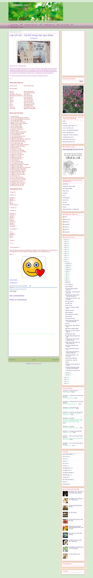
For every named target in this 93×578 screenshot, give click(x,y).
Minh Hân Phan (66, 204)
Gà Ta (65, 216)
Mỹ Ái (64, 195)
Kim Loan (65, 202)
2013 (65, 379)
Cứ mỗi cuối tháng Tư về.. (74, 554)
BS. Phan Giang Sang (68, 479)
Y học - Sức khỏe (65, 24)
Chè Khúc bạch (68, 316)
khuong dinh (67, 232)
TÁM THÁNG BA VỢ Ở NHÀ (71, 314)
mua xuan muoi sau (74, 407)
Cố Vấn (16, 287)
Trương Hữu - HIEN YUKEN (69, 186)
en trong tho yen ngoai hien (75, 431)
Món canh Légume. (69, 301)
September (68, 269)
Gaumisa (65, 465)
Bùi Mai (64, 481)
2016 (65, 259)
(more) (72, 392)
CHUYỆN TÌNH (68, 303)
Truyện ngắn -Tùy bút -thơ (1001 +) (70, 134)
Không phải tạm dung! (70, 333)
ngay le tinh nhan (74, 390)
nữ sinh (23, 287)
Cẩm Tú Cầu (65, 200)
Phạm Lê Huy (66, 190)
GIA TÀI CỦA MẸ (72, 512)
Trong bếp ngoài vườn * (49, 24)
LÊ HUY (64, 458)
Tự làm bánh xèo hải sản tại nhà (72, 370)
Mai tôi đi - (67, 323)
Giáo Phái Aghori (69, 312)
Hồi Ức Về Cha (68, 305)
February (67, 372)
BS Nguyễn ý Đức (67, 468)
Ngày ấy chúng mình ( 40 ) (69, 141)
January (67, 374)
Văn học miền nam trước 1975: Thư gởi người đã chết (72, 321)
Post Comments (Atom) (36, 363)
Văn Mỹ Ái (66, 229)
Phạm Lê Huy (16, 285)
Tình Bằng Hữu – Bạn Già (71, 360)
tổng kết (53, 287)
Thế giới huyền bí (14, 27)
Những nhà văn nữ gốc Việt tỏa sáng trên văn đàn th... (72, 295)
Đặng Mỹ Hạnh (66, 475)
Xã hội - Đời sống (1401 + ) (69, 132)
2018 (65, 255)
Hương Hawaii (66, 484)
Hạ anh (64, 207)
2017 (65, 257)
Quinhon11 (66, 221)
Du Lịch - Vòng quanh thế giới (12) (70, 130)
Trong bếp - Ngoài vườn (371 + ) (70, 125)
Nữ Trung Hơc (29, 287)
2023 (65, 245)
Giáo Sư (20, 287)
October (67, 267)
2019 (65, 253)
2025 (65, 241)
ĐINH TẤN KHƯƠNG (67, 188)
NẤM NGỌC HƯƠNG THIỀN (71, 328)
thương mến (48, 287)
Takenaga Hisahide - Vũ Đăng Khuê (71, 209)
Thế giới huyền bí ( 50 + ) (68, 137)
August (67, 271)
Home (34, 359)
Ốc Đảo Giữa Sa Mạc (70, 318)
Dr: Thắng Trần (66, 197)
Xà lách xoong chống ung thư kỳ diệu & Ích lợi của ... (72, 343)
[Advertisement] (34, 345)
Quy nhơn (39, 287)
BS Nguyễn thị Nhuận (67, 472)
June (66, 275)
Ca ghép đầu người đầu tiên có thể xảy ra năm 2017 (72, 352)
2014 (65, 377)
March (67, 281)
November (67, 265)
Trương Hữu (67, 224)
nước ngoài (34, 287)
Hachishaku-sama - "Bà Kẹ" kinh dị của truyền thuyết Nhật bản (76, 492)
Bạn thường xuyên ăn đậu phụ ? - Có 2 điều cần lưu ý (76, 499)
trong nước (17, 289)
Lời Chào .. (65, 123)
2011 (65, 383)
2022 (65, 247)
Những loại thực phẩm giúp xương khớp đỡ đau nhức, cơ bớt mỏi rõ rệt (76, 527)
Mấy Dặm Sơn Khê (69, 310)
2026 (65, 239)
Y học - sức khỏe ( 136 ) (68, 128)
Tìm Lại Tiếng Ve (69, 284)
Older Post (55, 359)
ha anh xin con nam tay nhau (76, 412)
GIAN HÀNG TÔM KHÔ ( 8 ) (69, 139)
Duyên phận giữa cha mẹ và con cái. (73, 149)
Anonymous (65, 390)
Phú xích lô (67, 282)
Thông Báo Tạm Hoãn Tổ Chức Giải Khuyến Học (72, 339)
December (67, 263)
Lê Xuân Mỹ (65, 477)
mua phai (72, 418)
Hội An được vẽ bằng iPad (71, 358)
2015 (65, 261)
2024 (65, 243)
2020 (65, 251)
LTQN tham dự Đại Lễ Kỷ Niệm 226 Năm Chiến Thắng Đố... (72, 368)
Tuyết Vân (65, 193)
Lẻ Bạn (66, 362)
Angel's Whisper (69, 286)
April (66, 279)
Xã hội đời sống (14, 24)
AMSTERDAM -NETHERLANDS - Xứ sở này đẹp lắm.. (76, 548)
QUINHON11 (66, 184)
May (66, 277)
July (66, 273)
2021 (65, 249)
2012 (65, 381)
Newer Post (12, 359)
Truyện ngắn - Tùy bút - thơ (30, 24)
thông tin (43, 287)
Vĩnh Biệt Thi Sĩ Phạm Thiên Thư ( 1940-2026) (75, 541)
